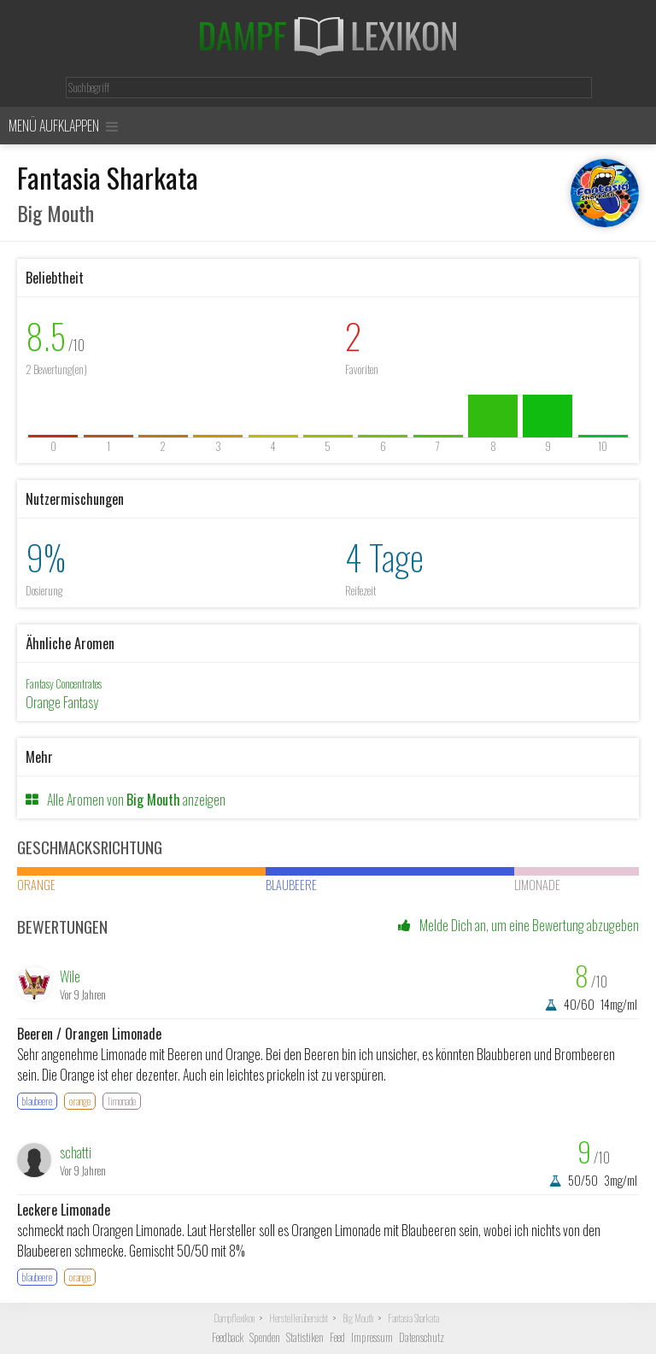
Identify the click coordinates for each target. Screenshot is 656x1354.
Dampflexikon (234, 1318)
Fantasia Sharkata (413, 1318)
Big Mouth (358, 1318)
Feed (337, 1337)
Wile (70, 976)
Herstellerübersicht (298, 1318)
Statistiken (305, 1337)
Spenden (264, 1337)
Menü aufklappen (63, 125)
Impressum (372, 1337)
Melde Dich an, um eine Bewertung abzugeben (518, 925)
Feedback (227, 1337)
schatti (75, 1152)
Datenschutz (421, 1337)
